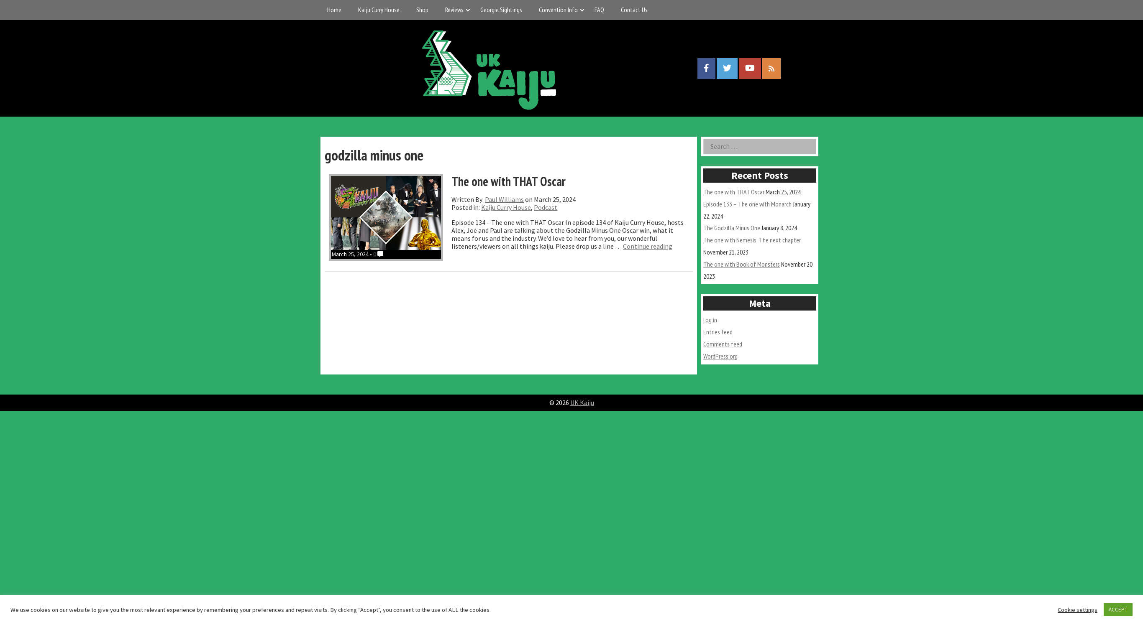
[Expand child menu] (468, 10)
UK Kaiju (582, 402)
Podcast (545, 207)
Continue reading (647, 246)
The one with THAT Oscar (733, 192)
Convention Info (558, 9)
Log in (710, 320)
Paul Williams (504, 199)
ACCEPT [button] (1118, 609)
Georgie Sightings (501, 9)
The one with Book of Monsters (741, 264)
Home (334, 9)
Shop (422, 9)
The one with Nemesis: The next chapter (752, 240)
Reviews (454, 9)
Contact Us (634, 9)
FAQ (599, 9)
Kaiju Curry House (379, 9)
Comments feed (722, 344)
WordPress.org (720, 356)
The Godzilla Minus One (731, 228)
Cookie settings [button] (1077, 610)
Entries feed (718, 332)
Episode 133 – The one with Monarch (747, 204)
